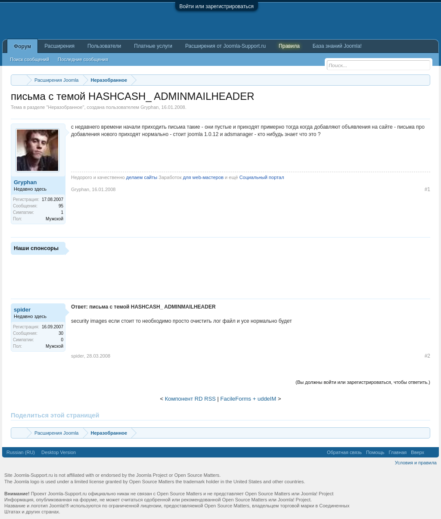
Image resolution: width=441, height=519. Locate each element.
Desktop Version (58, 452)
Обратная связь (344, 452)
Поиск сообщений (29, 59)
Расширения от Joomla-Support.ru (225, 46)
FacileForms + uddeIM (248, 398)
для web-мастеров (203, 177)
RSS (432, 452)
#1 (427, 189)
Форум (22, 46)
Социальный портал (261, 177)
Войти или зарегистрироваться (217, 6)
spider (22, 309)
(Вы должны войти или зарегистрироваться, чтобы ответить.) (362, 382)
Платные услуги (153, 46)
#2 (427, 356)
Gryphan (149, 107)
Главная (397, 452)
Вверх (417, 452)
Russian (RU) (20, 452)
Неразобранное (65, 107)
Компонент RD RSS (190, 398)
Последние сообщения (83, 59)
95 (61, 206)
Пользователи (104, 46)
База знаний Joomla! (337, 46)
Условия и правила (416, 462)
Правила (289, 46)
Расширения (59, 46)
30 (61, 333)
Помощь (375, 452)
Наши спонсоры (36, 248)
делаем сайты (141, 177)
